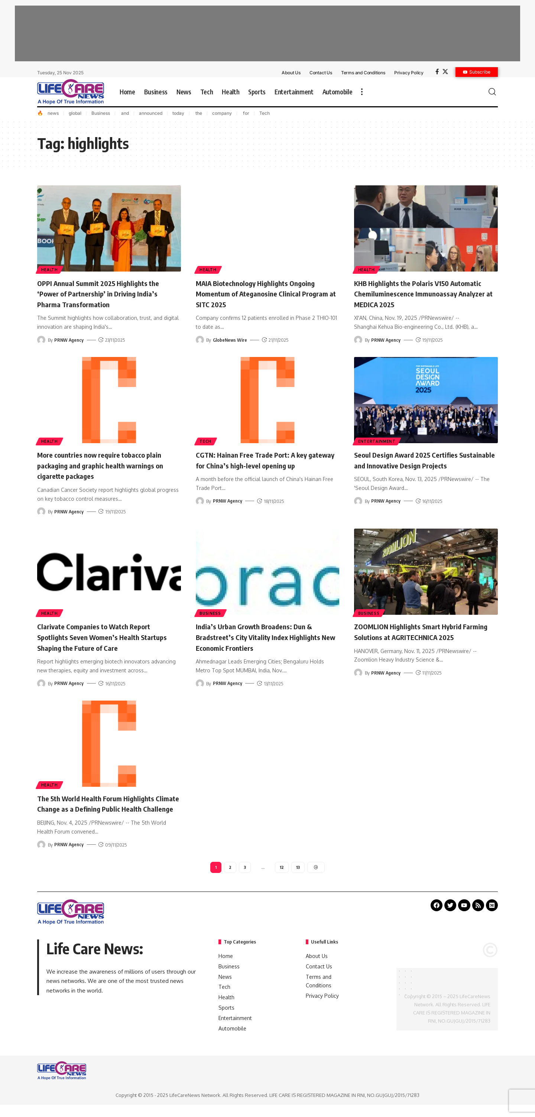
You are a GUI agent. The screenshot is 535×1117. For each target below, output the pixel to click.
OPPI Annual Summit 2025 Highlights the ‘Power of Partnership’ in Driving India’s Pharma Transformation (107, 293)
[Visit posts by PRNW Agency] (41, 340)
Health (50, 269)
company (222, 113)
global (75, 113)
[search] (492, 92)
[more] (362, 92)
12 (281, 878)
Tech (264, 113)
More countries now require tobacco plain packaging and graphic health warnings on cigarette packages (100, 465)
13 (298, 878)
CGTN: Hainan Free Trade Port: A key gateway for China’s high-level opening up (263, 465)
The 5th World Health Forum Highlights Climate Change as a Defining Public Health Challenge (105, 808)
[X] (445, 72)
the (198, 113)
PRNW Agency (69, 340)
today (178, 113)
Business (100, 113)
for (245, 113)
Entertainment (377, 441)
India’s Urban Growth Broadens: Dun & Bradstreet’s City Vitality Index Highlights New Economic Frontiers (262, 636)
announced (150, 113)
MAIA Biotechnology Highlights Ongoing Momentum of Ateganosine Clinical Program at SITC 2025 (265, 293)
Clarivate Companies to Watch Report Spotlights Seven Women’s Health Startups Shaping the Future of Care (102, 636)
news (53, 113)
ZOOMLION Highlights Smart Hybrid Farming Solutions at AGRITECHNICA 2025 (417, 636)
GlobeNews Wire (230, 340)
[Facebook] (437, 72)
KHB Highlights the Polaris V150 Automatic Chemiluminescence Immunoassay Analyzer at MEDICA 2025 (422, 293)
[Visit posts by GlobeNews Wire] (200, 340)
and (124, 113)
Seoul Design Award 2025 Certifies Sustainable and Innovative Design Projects (414, 465)
